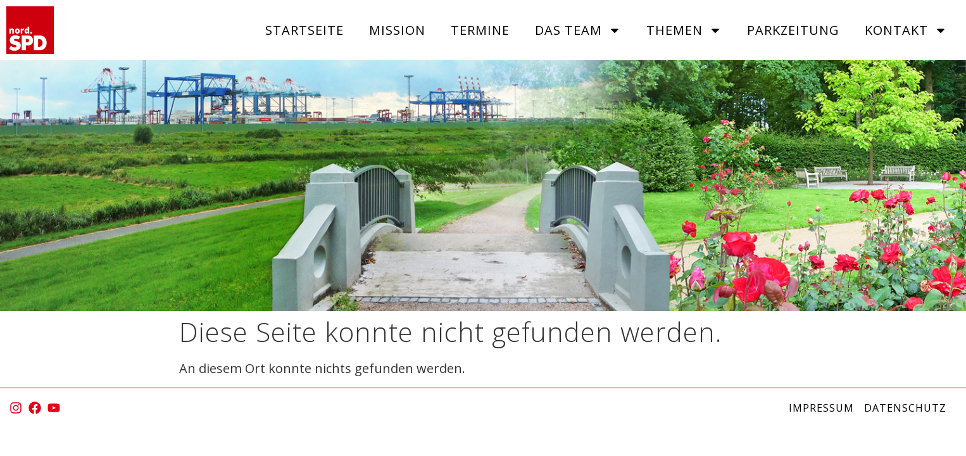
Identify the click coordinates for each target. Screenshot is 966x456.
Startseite (304, 30)
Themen (684, 30)
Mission (397, 30)
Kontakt (906, 30)
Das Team (578, 30)
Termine (480, 30)
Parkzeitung (793, 30)
